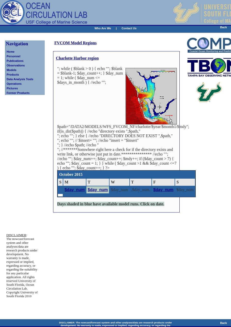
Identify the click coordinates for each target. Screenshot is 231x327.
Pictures (12, 88)
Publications (15, 60)
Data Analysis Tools (20, 79)
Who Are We (103, 28)
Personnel (13, 56)
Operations (14, 83)
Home (10, 51)
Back (223, 27)
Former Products (18, 92)
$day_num (75, 190)
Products (13, 74)
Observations (16, 65)
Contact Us (128, 28)
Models (12, 70)
